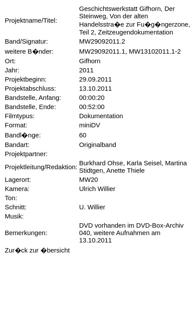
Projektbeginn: (26, 79)
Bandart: (17, 144)
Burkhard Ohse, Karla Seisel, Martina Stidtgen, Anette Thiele (133, 166)
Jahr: (12, 70)
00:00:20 (91, 97)
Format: (16, 125)
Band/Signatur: (26, 41)
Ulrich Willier (97, 188)
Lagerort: (18, 179)
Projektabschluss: (30, 88)
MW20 (88, 179)
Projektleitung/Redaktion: (41, 167)
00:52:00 (91, 106)
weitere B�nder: (29, 51)
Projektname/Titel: (31, 20)
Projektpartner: (26, 153)
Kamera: (17, 188)
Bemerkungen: (26, 232)
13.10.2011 (95, 88)
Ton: (11, 197)
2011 (86, 70)
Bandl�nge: (23, 135)
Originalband (97, 144)
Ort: (10, 61)
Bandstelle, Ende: (30, 106)
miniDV (89, 125)
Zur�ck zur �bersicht (37, 250)
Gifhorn (90, 61)
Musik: (14, 216)
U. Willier (92, 207)
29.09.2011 (95, 79)
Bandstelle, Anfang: (33, 97)
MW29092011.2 (102, 41)
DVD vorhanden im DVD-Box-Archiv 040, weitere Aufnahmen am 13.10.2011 (131, 233)
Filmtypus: (19, 115)
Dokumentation (101, 115)
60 (83, 135)
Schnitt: (16, 207)
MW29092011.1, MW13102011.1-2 (130, 51)
